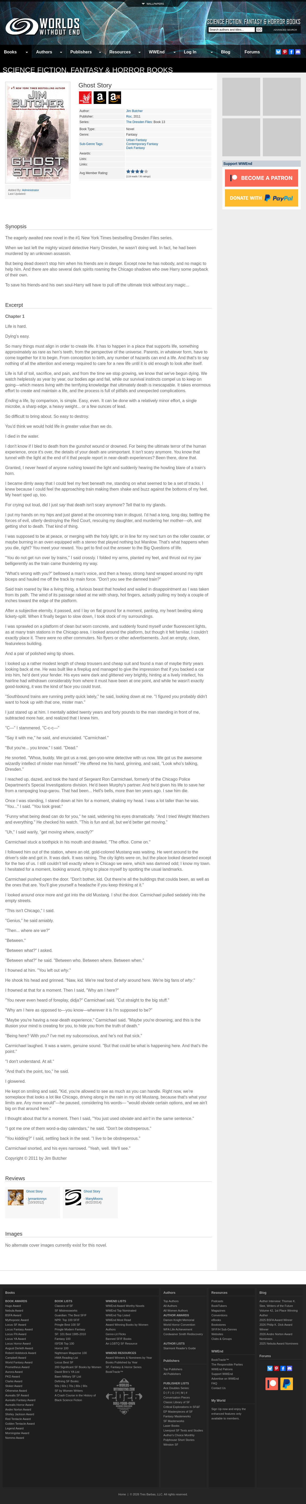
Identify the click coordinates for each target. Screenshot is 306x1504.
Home (122, 1494)
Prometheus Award (17, 1367)
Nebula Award (14, 1310)
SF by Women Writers (69, 1390)
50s (57, 1386)
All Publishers (172, 1373)
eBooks (216, 1320)
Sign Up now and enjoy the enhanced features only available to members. (228, 1413)
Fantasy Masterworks (177, 1416)
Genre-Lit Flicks (116, 1334)
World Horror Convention (179, 1324)
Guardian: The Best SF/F (71, 1315)
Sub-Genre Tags (91, 144)
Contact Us (218, 1388)
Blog (225, 52)
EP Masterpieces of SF (178, 1411)
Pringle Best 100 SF (67, 1324)
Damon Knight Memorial (178, 1320)
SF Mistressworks (66, 1310)
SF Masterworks (173, 1421)
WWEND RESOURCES (121, 1353)
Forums (252, 52)
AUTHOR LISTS (174, 1343)
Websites (217, 1334)
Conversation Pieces (176, 1397)
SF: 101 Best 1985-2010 (70, 1334)
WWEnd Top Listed (118, 1315)
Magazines (218, 1310)
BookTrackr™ (114, 1371)
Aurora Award (13, 1371)
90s (85, 1386)
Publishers (81, 52)
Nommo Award (14, 1437)
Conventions (219, 1315)
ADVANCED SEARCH (285, 30)
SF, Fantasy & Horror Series (123, 1367)
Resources (120, 52)
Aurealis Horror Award (19, 1404)
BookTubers (219, 1305)
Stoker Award (13, 1386)
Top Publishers (172, 1369)
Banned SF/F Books (118, 1338)
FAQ (214, 1383)
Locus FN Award (15, 1334)
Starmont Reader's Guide (179, 1348)
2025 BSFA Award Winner (275, 1320)
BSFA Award (13, 1315)
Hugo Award (13, 1305)
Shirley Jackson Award (19, 1414)
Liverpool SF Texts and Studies (183, 1430)
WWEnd (157, 52)
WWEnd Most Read (118, 1320)
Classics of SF (64, 1305)
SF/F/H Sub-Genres (224, 1329)
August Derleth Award (19, 1348)
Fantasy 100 (63, 1338)
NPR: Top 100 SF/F (67, 1320)
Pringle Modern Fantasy (70, 1329)
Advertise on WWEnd (225, 1378)
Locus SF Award (15, 1324)
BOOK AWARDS (16, 1301)
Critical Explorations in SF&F (181, 1406)
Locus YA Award (15, 1338)
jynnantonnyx (37, 1199)
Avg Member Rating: (94, 173)
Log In (190, 52)
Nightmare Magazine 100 (71, 1353)
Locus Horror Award (18, 1343)
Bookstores (218, 1324)
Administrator (30, 190)
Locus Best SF (64, 1362)
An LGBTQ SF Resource (121, 1343)
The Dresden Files (139, 122)
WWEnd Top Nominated (121, 1310)
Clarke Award (13, 1381)
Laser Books (171, 1425)
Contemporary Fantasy (142, 144)
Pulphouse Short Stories (179, 1439)
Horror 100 (62, 1348)
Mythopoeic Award (17, 1320)
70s (71, 1386)
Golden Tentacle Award (20, 1423)
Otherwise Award (16, 1390)
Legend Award (14, 1428)
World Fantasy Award (18, 1362)
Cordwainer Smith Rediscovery (183, 1334)
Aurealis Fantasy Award (20, 1400)
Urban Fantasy (136, 140)
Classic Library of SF (176, 1402)
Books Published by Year (122, 1362)
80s (78, 1386)
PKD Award (12, 1376)
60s (64, 1386)
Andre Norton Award (18, 1409)
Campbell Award (15, 1357)
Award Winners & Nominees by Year (129, 1357)
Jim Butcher (134, 111)
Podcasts (217, 1301)
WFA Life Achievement (177, 1329)
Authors (44, 52)
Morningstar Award (17, 1433)
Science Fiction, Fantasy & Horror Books (88, 70)
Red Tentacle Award (18, 1418)
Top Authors (171, 1301)
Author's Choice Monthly (179, 1435)
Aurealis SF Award (17, 1395)
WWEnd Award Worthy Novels (125, 1305)
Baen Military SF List (68, 1376)
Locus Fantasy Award (19, 1329)
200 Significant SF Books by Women (78, 1367)
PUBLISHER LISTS (176, 1383)
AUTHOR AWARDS (176, 1315)
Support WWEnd (222, 1373)
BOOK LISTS (63, 1301)
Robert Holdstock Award (20, 1353)
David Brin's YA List (67, 1371)
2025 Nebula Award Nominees (278, 1343)
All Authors (170, 1305)
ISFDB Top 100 (64, 1343)
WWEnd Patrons (222, 1369)
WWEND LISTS (116, 1301)
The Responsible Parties (227, 1364)
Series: (84, 122)
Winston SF (170, 1444)
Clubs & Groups (221, 1338)
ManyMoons (94, 1199)
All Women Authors (175, 1310)
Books (10, 52)
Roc (129, 116)
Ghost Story (34, 1191)
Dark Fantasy (135, 148)
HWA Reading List (66, 1357)
